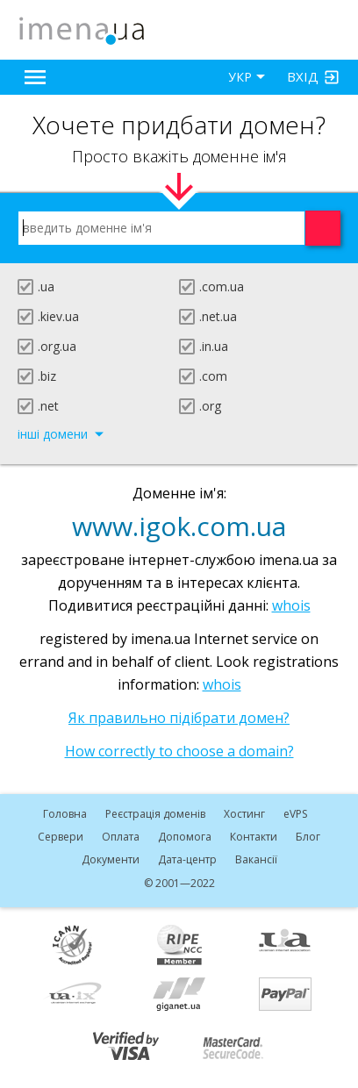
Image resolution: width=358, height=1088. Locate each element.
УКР (240, 76)
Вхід (303, 76)
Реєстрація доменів (155, 813)
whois (291, 605)
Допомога (184, 836)
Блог (308, 836)
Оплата (121, 836)
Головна (65, 813)
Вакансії (256, 859)
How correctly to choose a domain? (179, 751)
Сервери (60, 836)
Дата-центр (187, 859)
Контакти (253, 836)
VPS (295, 813)
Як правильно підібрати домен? (179, 717)
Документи (111, 859)
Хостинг (244, 813)
